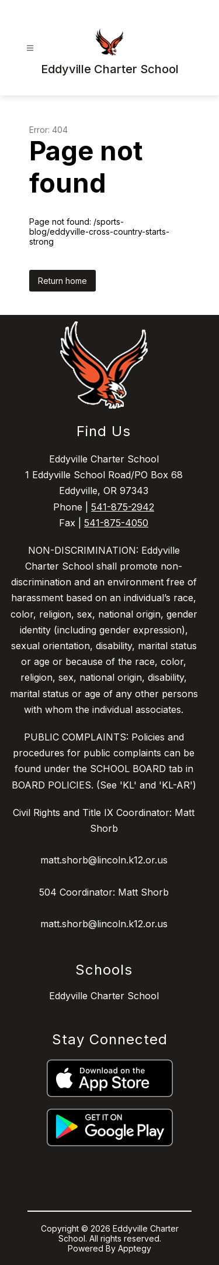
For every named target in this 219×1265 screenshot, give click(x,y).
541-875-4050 (116, 523)
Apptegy (134, 1248)
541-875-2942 (122, 507)
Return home (62, 281)
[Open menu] (30, 48)
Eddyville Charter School (104, 996)
